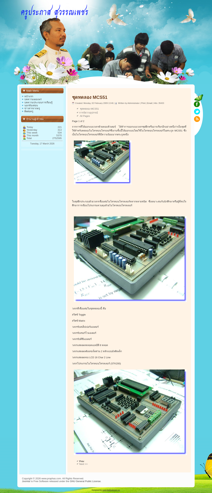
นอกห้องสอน (31, 105)
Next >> (83, 464)
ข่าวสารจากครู (32, 108)
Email (150, 103)
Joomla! (26, 481)
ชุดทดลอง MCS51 (89, 97)
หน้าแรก (28, 96)
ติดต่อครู (28, 111)
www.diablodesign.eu (111, 490)
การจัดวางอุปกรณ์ (88, 112)
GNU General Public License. (85, 481)
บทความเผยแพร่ (33, 99)
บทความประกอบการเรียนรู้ (38, 102)
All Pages (84, 116)
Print (143, 103)
